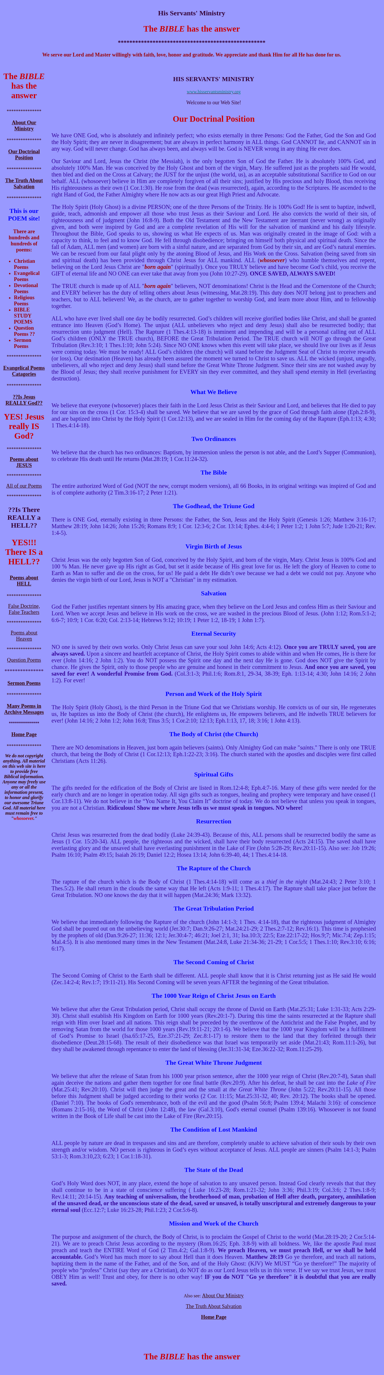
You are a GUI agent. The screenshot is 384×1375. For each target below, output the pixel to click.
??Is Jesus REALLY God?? (24, 400)
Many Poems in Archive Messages (24, 709)
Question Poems (24, 660)
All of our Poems (24, 486)
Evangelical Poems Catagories (24, 371)
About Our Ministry (24, 126)
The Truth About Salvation (24, 183)
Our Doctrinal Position (24, 155)
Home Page (213, 1317)
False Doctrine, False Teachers (24, 609)
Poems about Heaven (24, 636)
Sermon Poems (24, 683)
